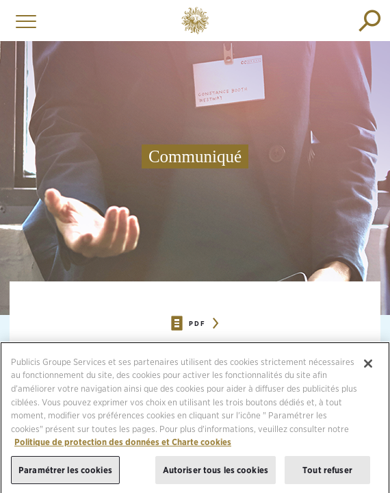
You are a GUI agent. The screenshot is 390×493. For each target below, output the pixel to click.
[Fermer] (368, 366)
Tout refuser (327, 472)
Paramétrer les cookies (65, 472)
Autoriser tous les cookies (215, 472)
